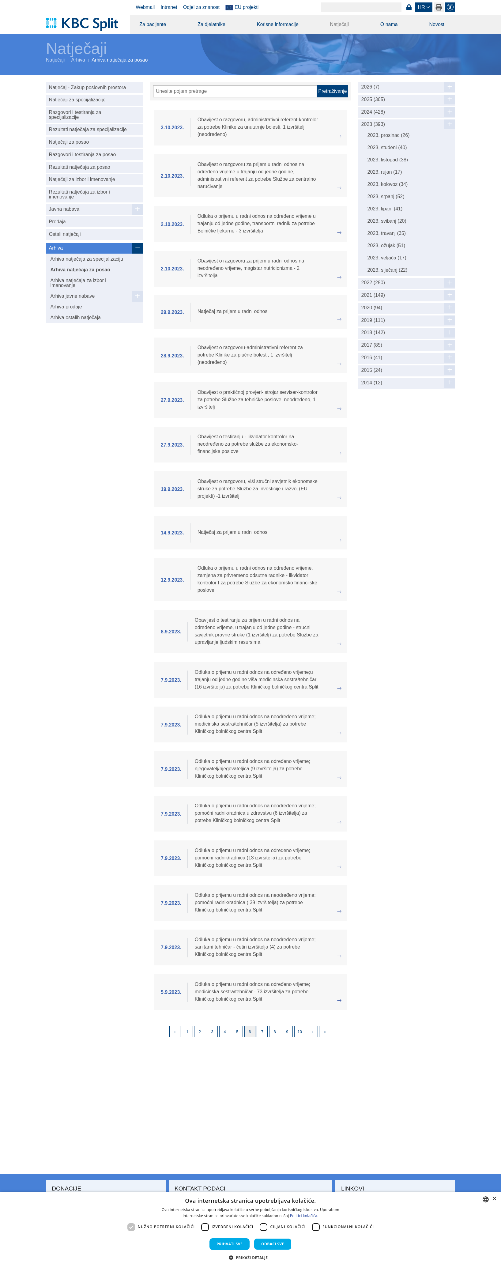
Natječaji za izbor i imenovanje (82, 179)
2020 (371, 307)
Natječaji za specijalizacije (77, 99)
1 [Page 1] (187, 1031)
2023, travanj (386, 233)
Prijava (408, 7)
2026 (370, 87)
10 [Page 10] (300, 1031)
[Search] (361, 7)
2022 (373, 282)
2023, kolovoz (387, 184)
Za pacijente (152, 24)
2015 (371, 370)
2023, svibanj (386, 221)
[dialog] (250, 1230)
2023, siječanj (387, 270)
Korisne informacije (278, 24)
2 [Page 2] (200, 1031)
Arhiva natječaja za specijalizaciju (86, 259)
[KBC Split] (85, 24)
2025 (373, 99)
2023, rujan (384, 172)
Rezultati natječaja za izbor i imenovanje (79, 194)
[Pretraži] (235, 91)
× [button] (494, 1199)
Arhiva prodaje (66, 306)
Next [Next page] (312, 1031)
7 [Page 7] (262, 1031)
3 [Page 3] (212, 1031)
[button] (250, 1258)
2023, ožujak (386, 245)
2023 (373, 124)
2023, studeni (387, 147)
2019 (373, 320)
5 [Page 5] (237, 1031)
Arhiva (78, 59)
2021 (373, 295)
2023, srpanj (386, 196)
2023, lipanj (385, 208)
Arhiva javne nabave (72, 296)
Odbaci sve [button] (272, 1244)
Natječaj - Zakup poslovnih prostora (87, 87)
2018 (373, 332)
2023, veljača (386, 257)
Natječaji (339, 24)
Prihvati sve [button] (230, 1244)
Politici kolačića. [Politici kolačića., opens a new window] (304, 1215)
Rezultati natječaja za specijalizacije (88, 129)
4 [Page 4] (225, 1031)
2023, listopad (387, 159)
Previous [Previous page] (174, 1031)
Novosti (437, 24)
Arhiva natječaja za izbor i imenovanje (78, 283)
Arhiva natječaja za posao (80, 269)
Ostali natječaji (65, 234)
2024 (373, 112)
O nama (389, 24)
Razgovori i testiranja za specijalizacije (75, 115)
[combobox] (486, 1199)
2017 (371, 345)
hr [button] (421, 7)
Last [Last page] (324, 1031)
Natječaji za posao (69, 142)
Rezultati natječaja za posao (79, 167)
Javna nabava (64, 209)
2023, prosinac (388, 135)
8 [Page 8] (275, 1031)
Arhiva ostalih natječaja (75, 317)
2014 (371, 382)
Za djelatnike (211, 24)
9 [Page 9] (287, 1031)
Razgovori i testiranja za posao (82, 154)
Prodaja (57, 221)
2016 (371, 357)
